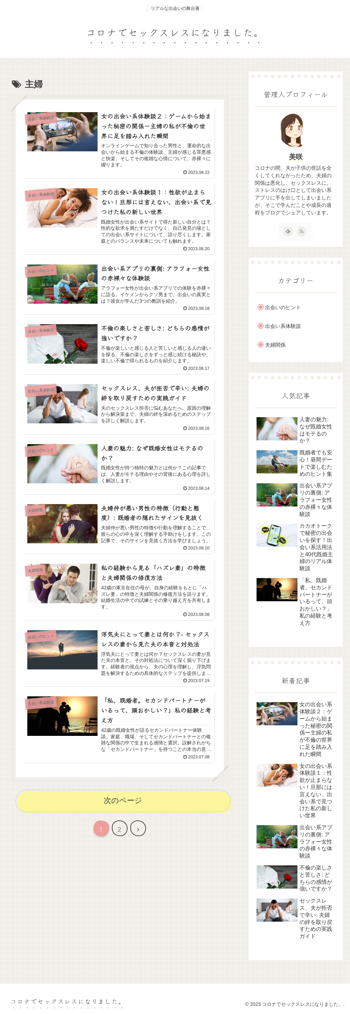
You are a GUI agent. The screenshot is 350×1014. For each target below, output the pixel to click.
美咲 (296, 157)
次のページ (123, 800)
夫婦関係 (275, 345)
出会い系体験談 (283, 326)
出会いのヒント (283, 307)
